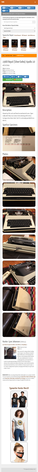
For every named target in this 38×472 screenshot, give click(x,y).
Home (4, 55)
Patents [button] (5, 10)
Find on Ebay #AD (8, 79)
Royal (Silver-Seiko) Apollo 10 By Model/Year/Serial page (15, 378)
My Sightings (24, 344)
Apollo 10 (14, 55)
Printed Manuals (17, 35)
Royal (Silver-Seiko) (8, 55)
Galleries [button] (21, 8)
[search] (19, 28)
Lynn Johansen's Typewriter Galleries (9, 344)
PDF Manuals (24, 35)
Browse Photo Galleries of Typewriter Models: (11, 25)
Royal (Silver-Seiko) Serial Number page (28, 376)
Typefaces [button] (30, 8)
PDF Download (5, 50)
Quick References (31, 35)
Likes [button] (26, 76)
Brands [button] (5, 8)
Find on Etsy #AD (17, 79)
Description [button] (6, 76)
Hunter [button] (13, 76)
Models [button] (13, 8)
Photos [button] (20, 76)
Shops (4, 37)
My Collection (18, 344)
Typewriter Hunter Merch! (19, 388)
